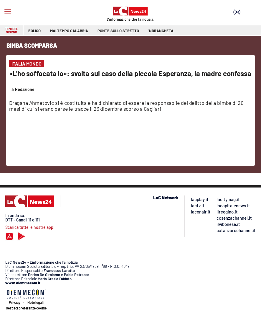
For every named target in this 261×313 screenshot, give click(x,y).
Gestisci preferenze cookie (26, 308)
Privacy (14, 302)
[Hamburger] (7, 11)
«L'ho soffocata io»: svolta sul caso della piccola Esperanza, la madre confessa (130, 73)
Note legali (35, 302)
